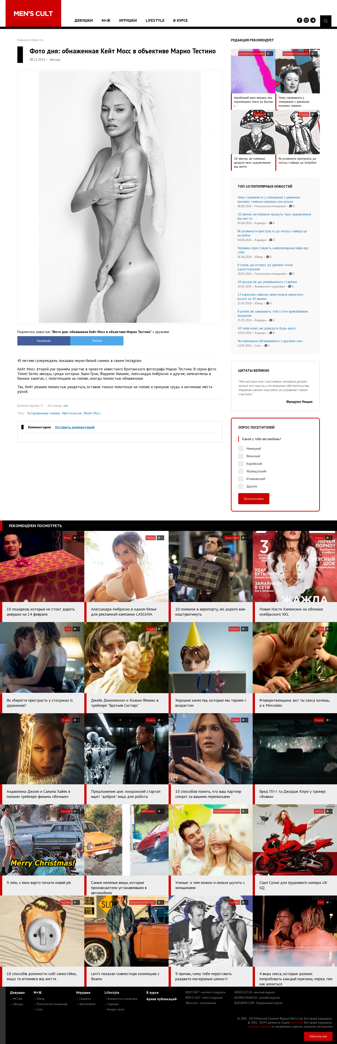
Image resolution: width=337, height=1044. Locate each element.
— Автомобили (86, 1004)
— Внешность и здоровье (121, 999)
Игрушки (128, 20)
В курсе (180, 20)
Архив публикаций (161, 999)
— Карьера (112, 1004)
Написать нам (318, 1036)
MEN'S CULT (204, 998)
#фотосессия (71, 413)
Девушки (84, 20)
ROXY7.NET (206, 992)
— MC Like (16, 999)
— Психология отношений (50, 1004)
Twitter (94, 341)
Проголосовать (254, 499)
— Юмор (39, 999)
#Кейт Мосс (92, 413)
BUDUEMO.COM (258, 1003)
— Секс (38, 1009)
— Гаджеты (83, 999)
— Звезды (16, 1004)
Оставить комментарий (75, 427)
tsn (65, 406)
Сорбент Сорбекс (259, 1026)
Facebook (43, 341)
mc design (296, 1022)
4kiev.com (201, 1003)
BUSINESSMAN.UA (257, 998)
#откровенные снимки (43, 413)
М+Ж (106, 20)
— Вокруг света (114, 1009)
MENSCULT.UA (254, 992)
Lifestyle (155, 20)
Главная (22, 40)
